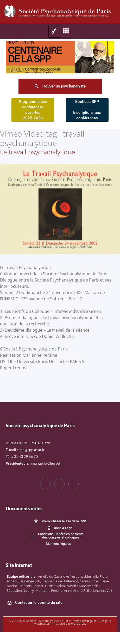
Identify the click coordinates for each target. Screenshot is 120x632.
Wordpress (78, 623)
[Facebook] (45, 484)
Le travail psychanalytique (37, 151)
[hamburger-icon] (54, 31)
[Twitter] (59, 484)
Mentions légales (85, 621)
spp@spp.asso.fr (32, 449)
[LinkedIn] (73, 484)
